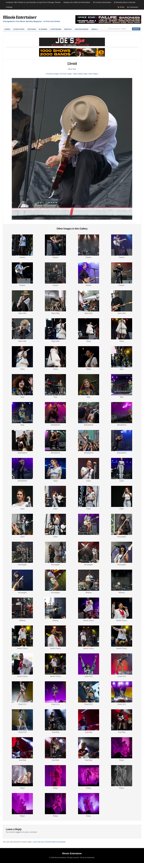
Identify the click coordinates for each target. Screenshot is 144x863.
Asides (7, 29)
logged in (19, 832)
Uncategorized (81, 29)
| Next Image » (93, 74)
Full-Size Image (65, 74)
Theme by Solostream (87, 857)
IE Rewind (43, 29)
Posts (122, 7)
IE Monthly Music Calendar (125, 2)
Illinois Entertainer (19, 17)
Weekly (94, 29)
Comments (133, 7)
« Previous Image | (52, 74)
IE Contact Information (102, 2)
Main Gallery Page (80, 74)
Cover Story (18, 29)
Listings (9, 7)
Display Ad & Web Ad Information (77, 2)
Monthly (68, 29)
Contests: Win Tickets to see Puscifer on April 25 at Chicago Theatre (33, 2)
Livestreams (55, 29)
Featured (32, 29)
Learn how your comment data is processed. (49, 842)
